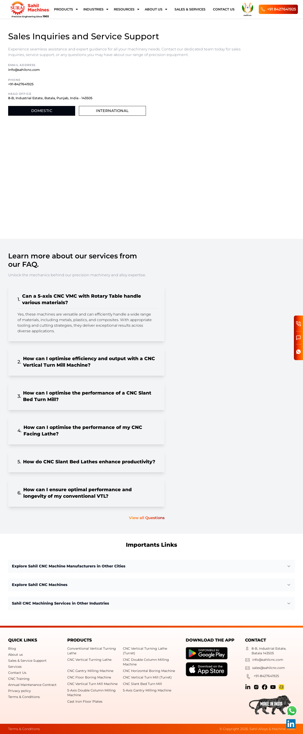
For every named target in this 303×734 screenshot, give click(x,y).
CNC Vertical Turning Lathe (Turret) (145, 650)
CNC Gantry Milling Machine (90, 671)
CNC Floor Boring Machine (89, 677)
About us (15, 654)
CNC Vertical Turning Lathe (89, 660)
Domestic (41, 111)
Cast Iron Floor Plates (84, 701)
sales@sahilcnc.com (265, 668)
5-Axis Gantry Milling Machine (147, 690)
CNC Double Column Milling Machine (146, 662)
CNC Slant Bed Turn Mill (142, 684)
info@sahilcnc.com (24, 70)
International (112, 111)
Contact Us (17, 673)
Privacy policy (19, 691)
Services (15, 667)
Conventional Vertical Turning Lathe (91, 650)
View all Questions (147, 518)
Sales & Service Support (27, 660)
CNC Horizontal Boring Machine (149, 671)
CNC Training (19, 679)
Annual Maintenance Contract (32, 685)
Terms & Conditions (24, 697)
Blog (12, 648)
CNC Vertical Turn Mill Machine (92, 684)
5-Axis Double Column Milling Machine (91, 692)
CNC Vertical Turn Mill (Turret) (147, 677)
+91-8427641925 (21, 84)
